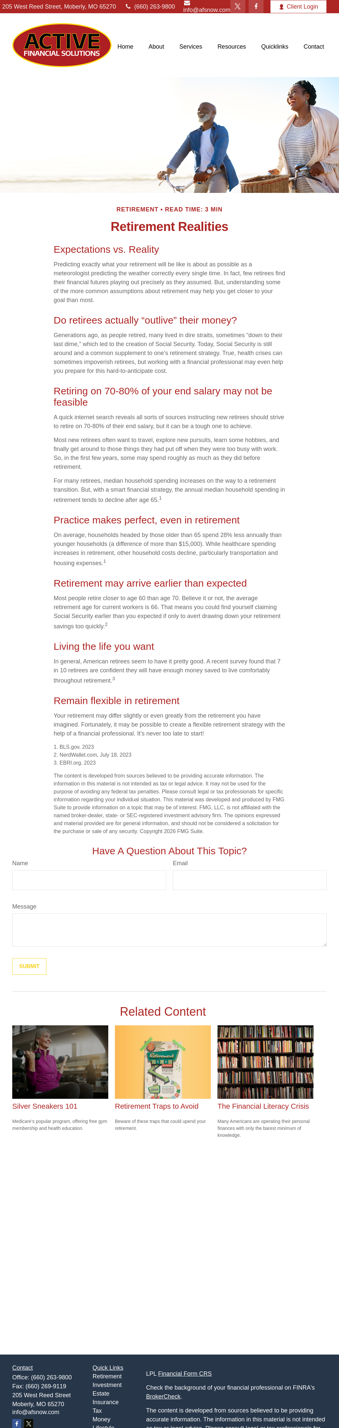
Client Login (298, 6)
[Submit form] (29, 966)
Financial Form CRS (185, 1373)
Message (24, 906)
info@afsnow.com (35, 1412)
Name (20, 863)
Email (180, 863)
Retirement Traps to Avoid (157, 1106)
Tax (97, 1410)
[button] (125, 47)
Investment (107, 1385)
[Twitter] (237, 6)
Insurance (106, 1402)
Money (102, 1419)
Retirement (107, 1376)
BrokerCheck (163, 1396)
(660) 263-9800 (149, 6)
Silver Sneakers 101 (44, 1106)
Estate (101, 1393)
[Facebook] (256, 6)
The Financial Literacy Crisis (263, 1106)
